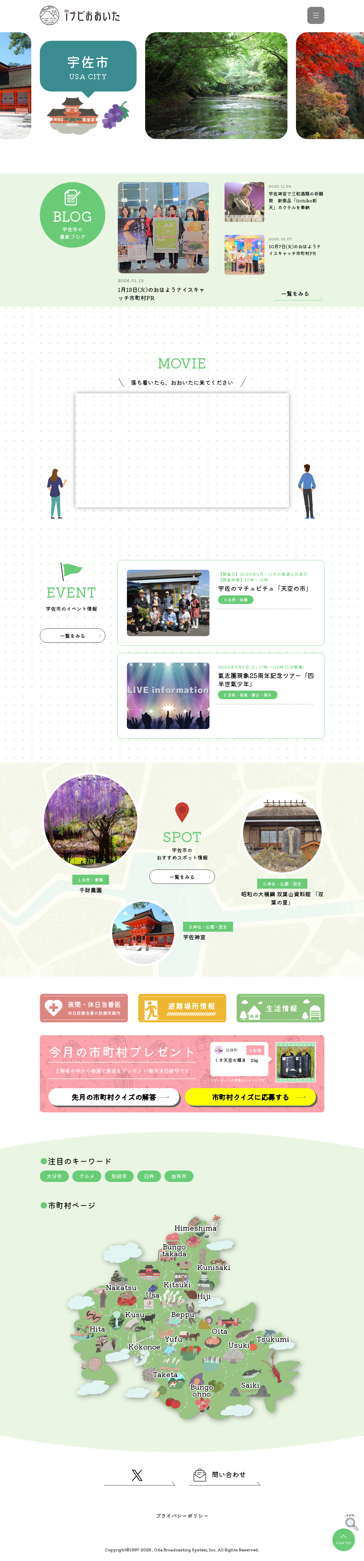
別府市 (119, 1176)
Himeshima (195, 1227)
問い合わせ (220, 1474)
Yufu (173, 1338)
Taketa (165, 1374)
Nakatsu (121, 1287)
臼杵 (149, 1176)
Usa (153, 1294)
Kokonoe (144, 1346)
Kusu (135, 1314)
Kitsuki (177, 1284)
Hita (97, 1328)
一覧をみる (295, 293)
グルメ (86, 1176)
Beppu (182, 1313)
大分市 (54, 1176)
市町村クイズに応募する (250, 1097)
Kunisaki (214, 1266)
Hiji (204, 1295)
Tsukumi (272, 1338)
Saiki (250, 1384)
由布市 (179, 1176)
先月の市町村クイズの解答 (113, 1097)
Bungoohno (201, 1390)
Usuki (239, 1344)
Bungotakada (174, 1249)
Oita (220, 1330)
